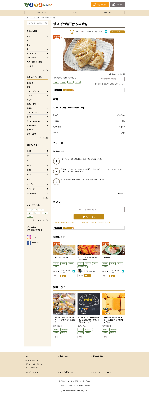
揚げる (29, 170)
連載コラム (107, 12)
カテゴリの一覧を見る (41, 220)
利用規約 (62, 381)
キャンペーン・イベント (102, 372)
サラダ (29, 117)
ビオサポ (71, 263)
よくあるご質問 (73, 381)
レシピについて (34, 18)
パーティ (41, 209)
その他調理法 (31, 193)
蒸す (28, 156)
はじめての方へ (41, 12)
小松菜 (63, 263)
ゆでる (29, 175)
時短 (30, 216)
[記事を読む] (57, 326)
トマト (112, 263)
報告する (122, 193)
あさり (56, 263)
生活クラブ (74, 385)
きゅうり (105, 263)
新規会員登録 (98, 356)
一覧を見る (45, 70)
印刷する (67, 90)
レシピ (74, 12)
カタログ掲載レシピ (32, 360)
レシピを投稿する (66, 372)
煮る (28, 179)
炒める (29, 165)
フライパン (88, 263)
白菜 (56, 266)
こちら (107, 222)
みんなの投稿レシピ (32, 209)
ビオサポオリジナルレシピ (34, 364)
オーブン (30, 184)
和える (29, 151)
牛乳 (30, 213)
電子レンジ (31, 189)
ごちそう (37, 213)
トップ (26, 18)
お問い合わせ (86, 381)
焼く (28, 160)
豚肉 (45, 213)
